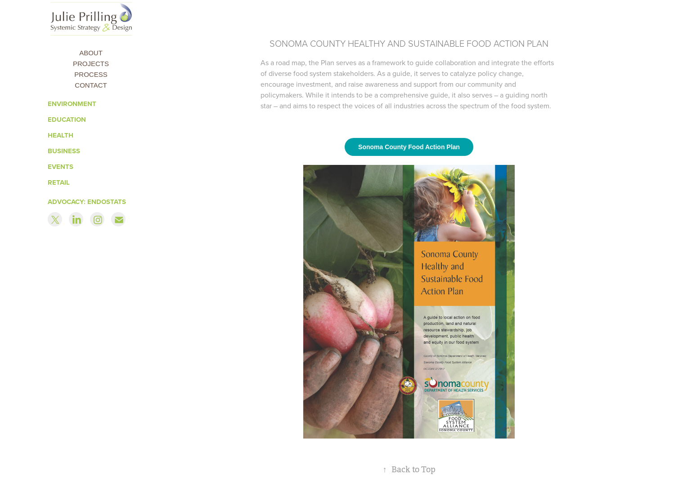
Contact (91, 85)
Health (60, 135)
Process (90, 74)
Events (60, 167)
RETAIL (59, 182)
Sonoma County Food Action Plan (409, 147)
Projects (91, 63)
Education (67, 119)
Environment (72, 104)
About (91, 53)
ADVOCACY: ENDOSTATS (87, 202)
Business (64, 151)
